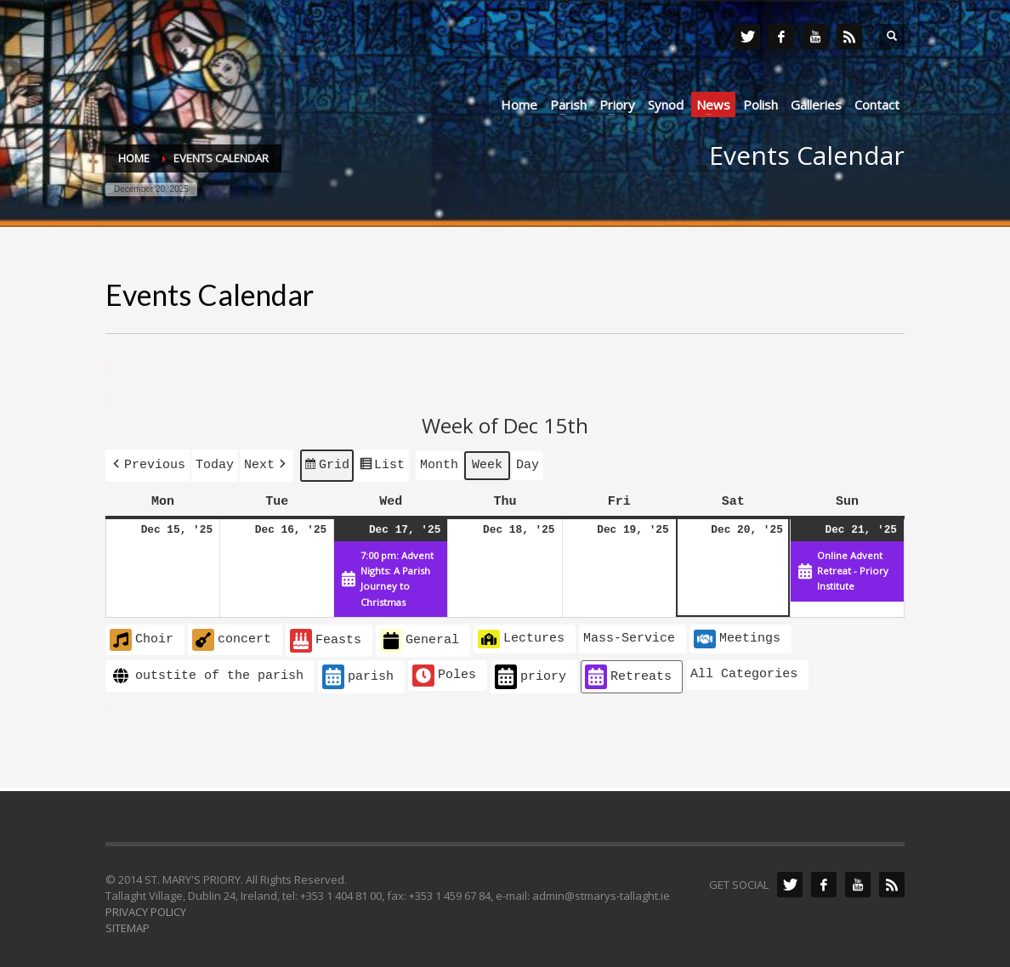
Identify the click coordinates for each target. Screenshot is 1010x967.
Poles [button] (444, 672)
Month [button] (439, 463)
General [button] (419, 637)
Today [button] (215, 463)
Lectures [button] (521, 635)
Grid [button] (326, 465)
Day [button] (527, 463)
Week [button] (487, 463)
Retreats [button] (628, 673)
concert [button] (231, 636)
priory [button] (530, 673)
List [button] (382, 465)
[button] (147, 463)
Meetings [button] (737, 635)
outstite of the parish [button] (207, 672)
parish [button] (358, 673)
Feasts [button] (325, 637)
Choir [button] (141, 636)
